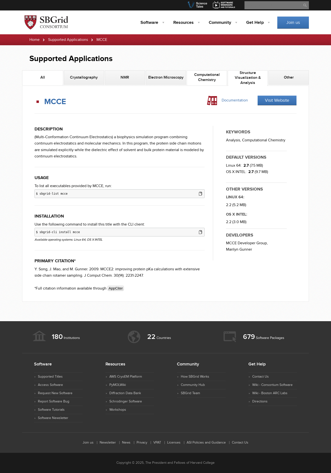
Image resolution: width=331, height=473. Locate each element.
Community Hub (193, 385)
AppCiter (116, 288)
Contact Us (260, 377)
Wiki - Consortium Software (272, 385)
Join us (293, 22)
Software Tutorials (51, 410)
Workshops (117, 410)
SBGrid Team (190, 393)
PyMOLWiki (117, 385)
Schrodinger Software (125, 401)
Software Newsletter (53, 418)
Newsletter (108, 443)
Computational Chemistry (263, 140)
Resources (183, 22)
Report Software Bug (53, 401)
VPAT (157, 443)
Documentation (235, 100)
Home (34, 39)
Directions (260, 401)
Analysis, (233, 140)
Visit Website (277, 100)
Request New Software (55, 393)
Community (220, 22)
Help (255, 22)
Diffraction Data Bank (125, 393)
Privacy (142, 443)
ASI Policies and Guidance (206, 443)
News (126, 443)
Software (149, 22)
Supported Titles (50, 377)
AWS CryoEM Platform (125, 377)
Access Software (50, 385)
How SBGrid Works (195, 377)
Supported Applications (68, 39)
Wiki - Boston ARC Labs (269, 393)
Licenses (174, 443)
